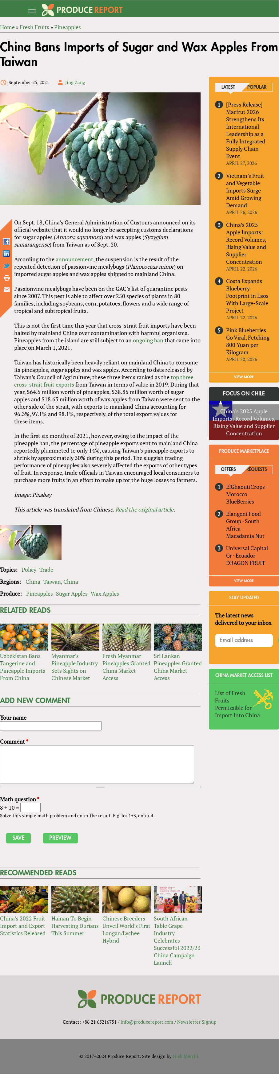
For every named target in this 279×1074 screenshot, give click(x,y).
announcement (74, 259)
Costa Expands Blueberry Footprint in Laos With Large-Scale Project (247, 296)
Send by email (6, 290)
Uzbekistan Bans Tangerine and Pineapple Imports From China (22, 667)
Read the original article (144, 509)
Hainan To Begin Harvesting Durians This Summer (75, 926)
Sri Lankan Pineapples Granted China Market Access (178, 667)
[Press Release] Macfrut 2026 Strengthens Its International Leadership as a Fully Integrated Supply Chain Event (245, 130)
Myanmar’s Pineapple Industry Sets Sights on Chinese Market (74, 667)
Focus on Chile (244, 393)
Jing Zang (75, 82)
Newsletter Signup (196, 1022)
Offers (228, 469)
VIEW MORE (244, 377)
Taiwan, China (60, 582)
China (33, 582)
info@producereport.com (147, 1022)
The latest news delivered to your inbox (243, 619)
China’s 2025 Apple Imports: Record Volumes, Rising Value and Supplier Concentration (246, 243)
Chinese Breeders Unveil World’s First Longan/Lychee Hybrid (126, 929)
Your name (13, 717)
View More (244, 581)
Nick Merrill (185, 1056)
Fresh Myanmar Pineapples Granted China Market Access (126, 667)
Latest (228, 87)
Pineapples (39, 593)
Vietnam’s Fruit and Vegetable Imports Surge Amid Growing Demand (245, 190)
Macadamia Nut (245, 535)
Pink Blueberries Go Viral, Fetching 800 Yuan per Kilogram (248, 341)
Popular (256, 87)
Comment (14, 741)
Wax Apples (105, 593)
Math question (19, 799)
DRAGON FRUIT (245, 562)
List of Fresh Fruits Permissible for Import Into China (237, 704)
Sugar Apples (72, 593)
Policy (29, 570)
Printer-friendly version (6, 278)
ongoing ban (148, 340)
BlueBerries (240, 501)
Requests (257, 469)
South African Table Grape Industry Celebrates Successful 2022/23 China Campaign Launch (177, 940)
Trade (46, 570)
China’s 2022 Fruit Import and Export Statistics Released (23, 926)
